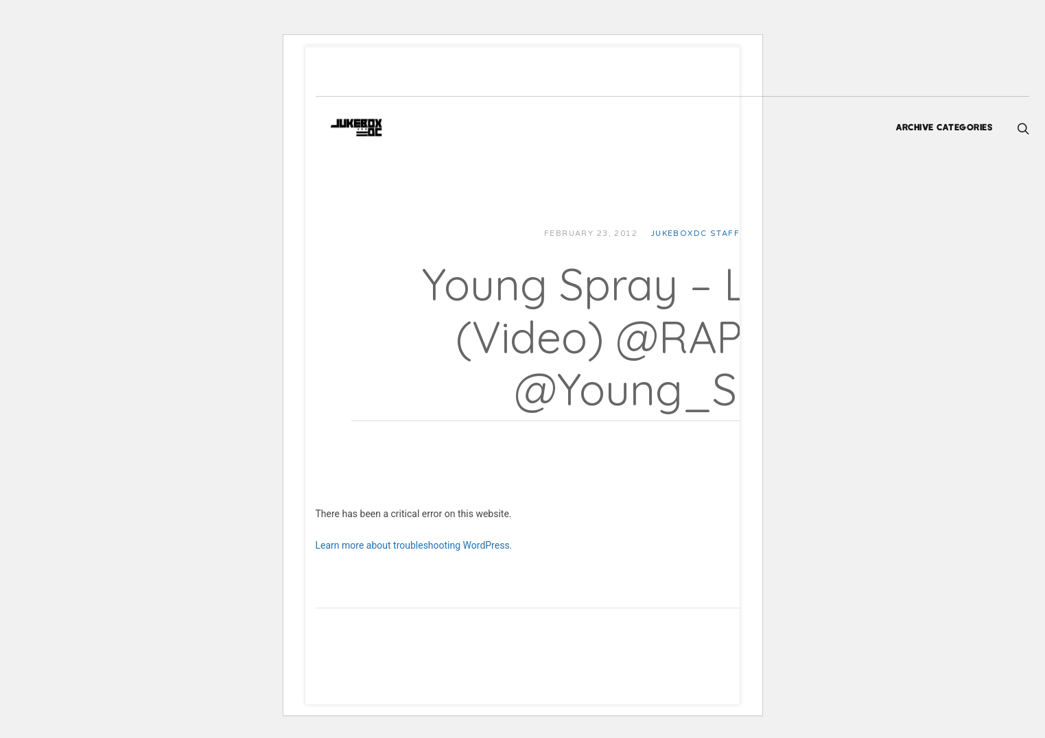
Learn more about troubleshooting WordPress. (448, 545)
